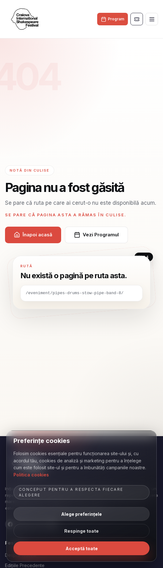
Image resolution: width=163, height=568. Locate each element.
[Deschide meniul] (151, 19)
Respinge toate (81, 531)
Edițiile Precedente (25, 565)
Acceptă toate (82, 548)
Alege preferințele (81, 514)
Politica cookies (31, 474)
